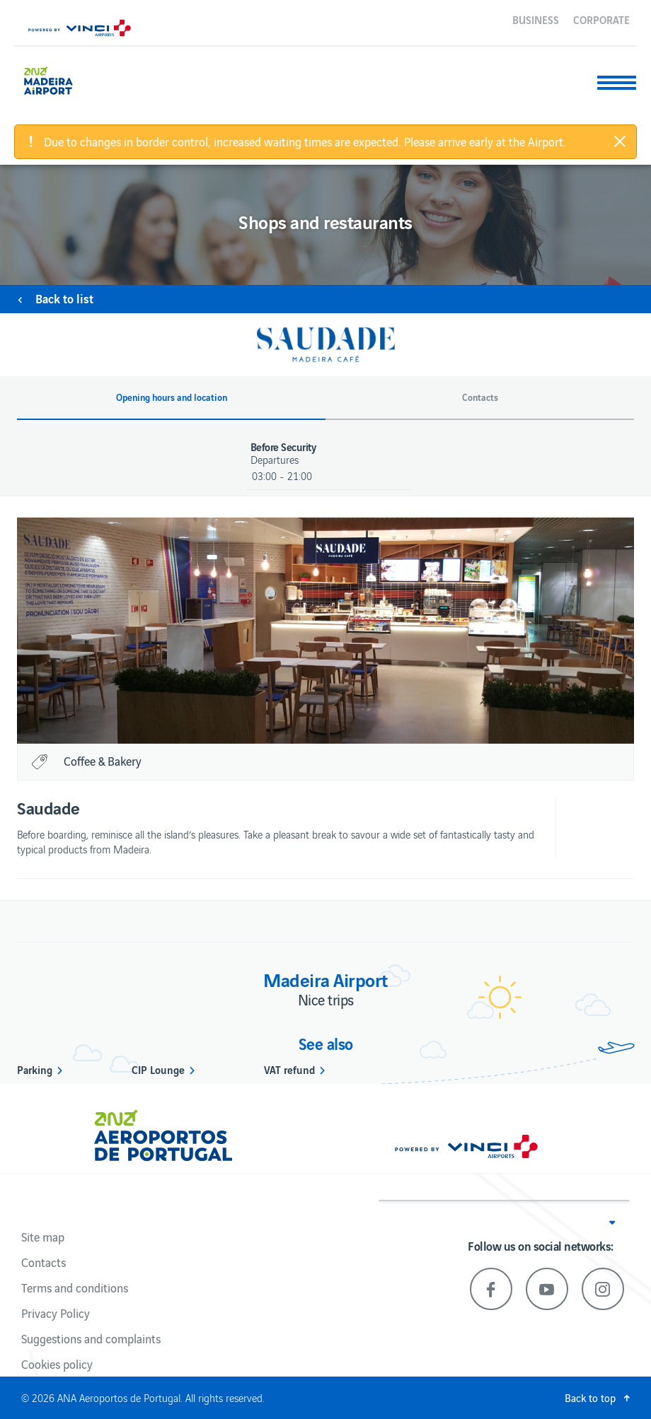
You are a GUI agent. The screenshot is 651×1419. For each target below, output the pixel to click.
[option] (325, 631)
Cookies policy (57, 1363)
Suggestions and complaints (91, 1338)
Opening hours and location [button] (171, 397)
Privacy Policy (55, 1312)
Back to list (64, 298)
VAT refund (289, 1069)
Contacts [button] (480, 397)
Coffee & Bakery (103, 760)
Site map (42, 1236)
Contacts (43, 1262)
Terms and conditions (74, 1287)
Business (535, 19)
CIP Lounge (158, 1069)
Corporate (601, 19)
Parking (34, 1069)
